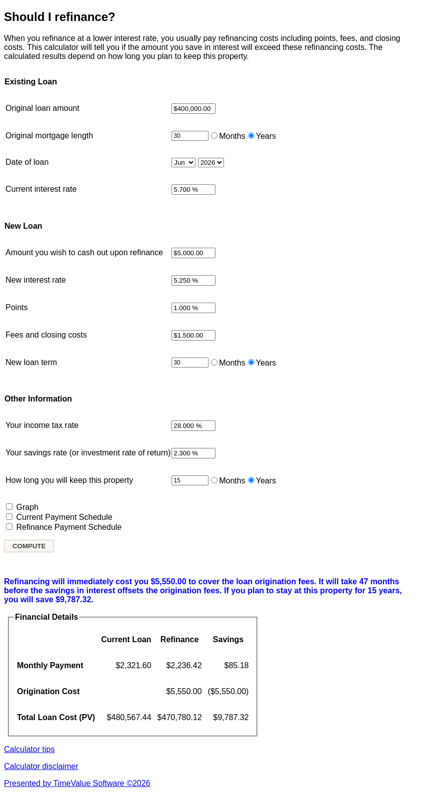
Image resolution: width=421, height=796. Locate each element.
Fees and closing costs (46, 335)
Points (17, 307)
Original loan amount (43, 108)
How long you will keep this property (69, 480)
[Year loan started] (211, 162)
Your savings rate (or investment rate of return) (88, 452)
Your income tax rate (42, 425)
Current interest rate (41, 189)
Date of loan (27, 162)
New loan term (31, 362)
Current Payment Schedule (64, 517)
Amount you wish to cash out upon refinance (84, 252)
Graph (27, 507)
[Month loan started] (184, 162)
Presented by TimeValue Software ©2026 (77, 783)
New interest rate (36, 280)
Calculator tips (29, 749)
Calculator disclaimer (41, 766)
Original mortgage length (49, 135)
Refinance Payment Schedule (69, 527)
